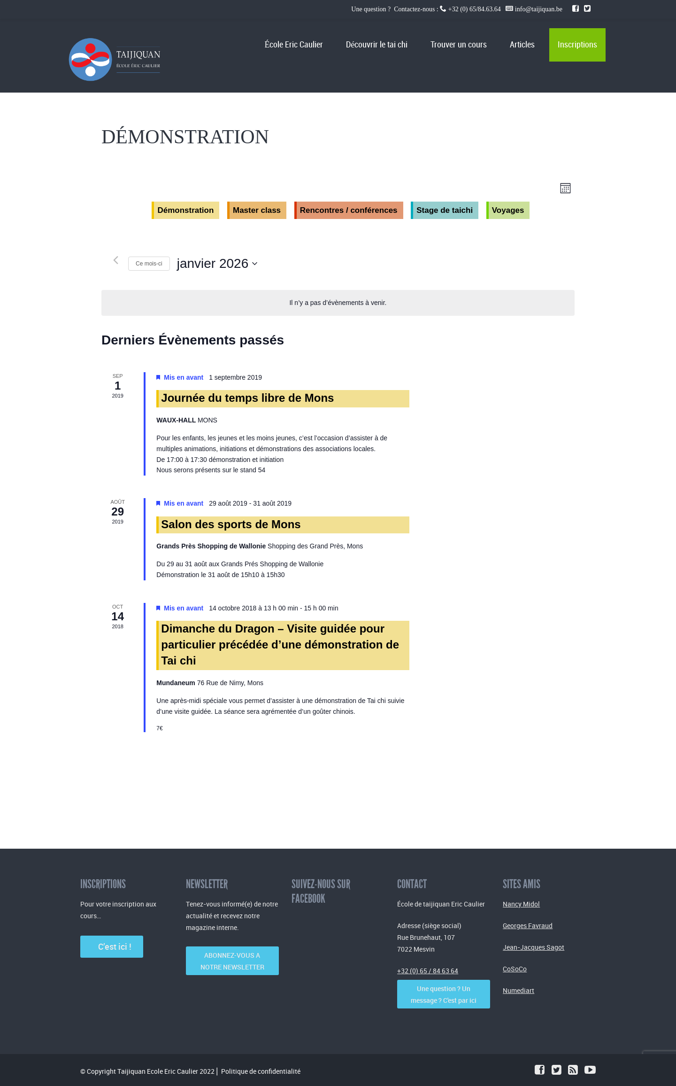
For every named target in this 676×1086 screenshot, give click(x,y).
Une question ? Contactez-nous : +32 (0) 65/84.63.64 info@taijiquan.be (457, 9)
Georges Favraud (528, 925)
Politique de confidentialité (260, 1071)
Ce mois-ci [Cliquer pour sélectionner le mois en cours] (149, 263)
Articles (522, 44)
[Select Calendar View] (565, 188)
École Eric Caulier (293, 44)
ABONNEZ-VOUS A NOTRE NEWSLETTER (232, 961)
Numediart (518, 990)
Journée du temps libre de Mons (247, 397)
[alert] (337, 302)
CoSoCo (515, 968)
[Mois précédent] (115, 260)
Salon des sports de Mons (230, 524)
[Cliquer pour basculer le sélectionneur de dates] (217, 263)
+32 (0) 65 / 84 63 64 (427, 970)
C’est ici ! (112, 946)
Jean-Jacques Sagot (533, 947)
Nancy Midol (521, 903)
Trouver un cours (458, 44)
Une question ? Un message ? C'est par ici (443, 994)
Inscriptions (577, 44)
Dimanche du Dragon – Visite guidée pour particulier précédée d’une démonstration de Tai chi (280, 644)
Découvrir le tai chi (376, 44)
